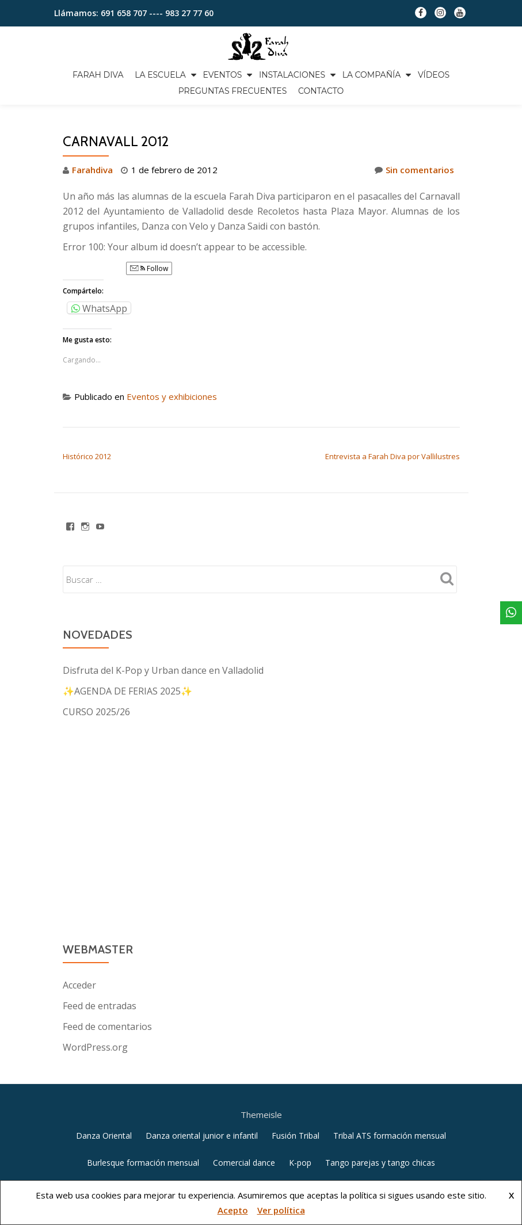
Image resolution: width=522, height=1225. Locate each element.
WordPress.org (95, 1095)
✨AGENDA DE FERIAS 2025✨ (127, 739)
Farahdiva (92, 218)
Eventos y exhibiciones (172, 445)
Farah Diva (98, 75)
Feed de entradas (99, 1054)
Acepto (233, 1210)
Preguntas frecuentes (232, 91)
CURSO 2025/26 (96, 760)
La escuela (160, 75)
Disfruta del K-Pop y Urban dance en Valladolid (163, 718)
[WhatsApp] (511, 612)
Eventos (222, 75)
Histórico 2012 (87, 504)
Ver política (281, 1210)
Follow (149, 317)
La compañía (371, 75)
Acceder (79, 1033)
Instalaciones (292, 75)
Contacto (321, 91)
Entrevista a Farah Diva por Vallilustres (392, 504)
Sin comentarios (414, 218)
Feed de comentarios (107, 1074)
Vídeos (433, 75)
